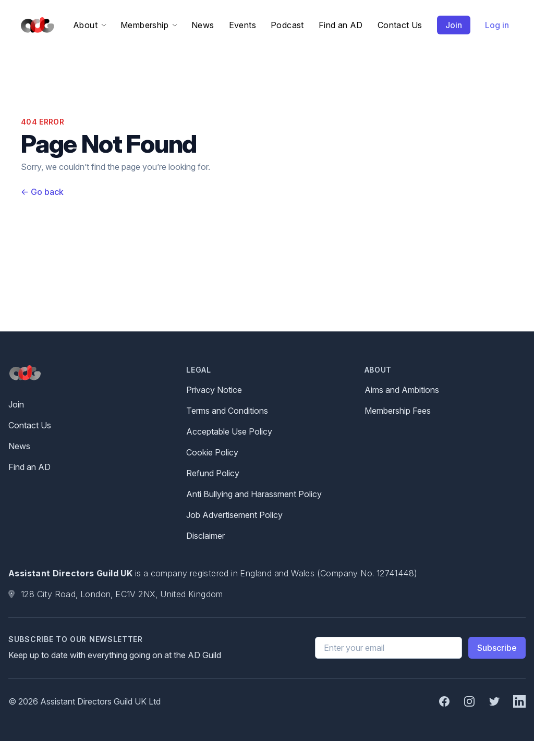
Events (242, 25)
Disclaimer (205, 535)
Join (453, 25)
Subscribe (497, 648)
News (202, 25)
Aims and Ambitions (402, 390)
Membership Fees (398, 410)
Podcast (287, 25)
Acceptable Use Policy (229, 431)
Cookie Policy (212, 452)
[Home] (35, 25)
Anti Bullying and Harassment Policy (254, 494)
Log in (497, 25)
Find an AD (341, 25)
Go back (42, 192)
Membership (148, 25)
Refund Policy (212, 473)
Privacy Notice (214, 390)
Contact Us (400, 25)
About (89, 25)
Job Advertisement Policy (234, 515)
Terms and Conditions (227, 410)
